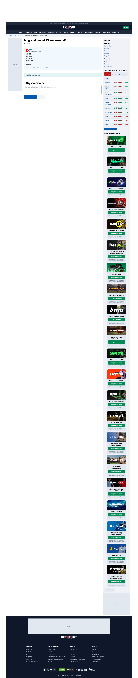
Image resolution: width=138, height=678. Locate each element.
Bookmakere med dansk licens (56, 657)
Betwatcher (88, 32)
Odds (35, 32)
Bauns (107, 120)
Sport (20, 32)
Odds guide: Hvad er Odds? (77, 659)
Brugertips (107, 48)
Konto (126, 28)
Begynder (107, 56)
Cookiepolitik (95, 661)
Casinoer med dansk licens (55, 659)
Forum (66, 32)
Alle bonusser (110, 590)
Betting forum (74, 649)
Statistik (97, 32)
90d (107, 78)
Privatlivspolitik (96, 659)
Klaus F (107, 116)
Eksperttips (28, 32)
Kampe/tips (20, 35)
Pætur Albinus (107, 87)
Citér (47, 68)
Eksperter (29, 657)
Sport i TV (80, 32)
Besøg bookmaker (116, 150)
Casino (114, 32)
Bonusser (51, 32)
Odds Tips (29, 649)
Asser (106, 98)
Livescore (73, 32)
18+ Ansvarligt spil (76, 675)
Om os (93, 652)
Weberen (107, 83)
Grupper (106, 64)
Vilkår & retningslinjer (98, 657)
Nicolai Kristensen (108, 103)
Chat (105, 61)
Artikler (59, 32)
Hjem (11, 35)
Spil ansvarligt (54, 23)
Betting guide (106, 32)
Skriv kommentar (30, 97)
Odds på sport (30, 652)
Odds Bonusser (52, 652)
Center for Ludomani (32, 661)
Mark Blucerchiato (108, 93)
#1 (26, 68)
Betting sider (52, 649)
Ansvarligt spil (74, 661)
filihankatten (108, 112)
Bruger (114, 74)
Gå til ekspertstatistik (110, 129)
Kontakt (94, 649)
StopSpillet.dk (85, 23)
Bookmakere (42, 32)
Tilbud (50, 661)
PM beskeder (108, 66)
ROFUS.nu (66, 23)
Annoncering (95, 654)
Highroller (107, 108)
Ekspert (107, 74)
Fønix (106, 125)
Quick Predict (123, 74)
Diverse (106, 53)
